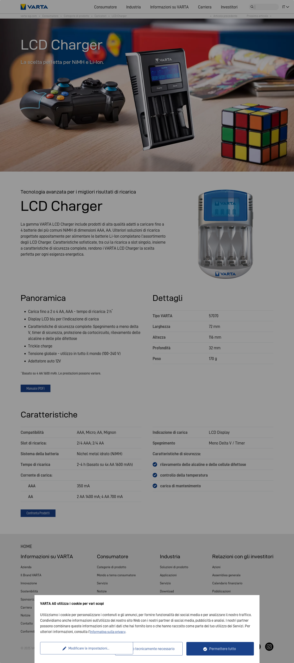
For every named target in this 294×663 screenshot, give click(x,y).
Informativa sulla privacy (109, 632)
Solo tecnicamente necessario (151, 649)
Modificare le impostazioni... (78, 649)
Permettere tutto (222, 649)
